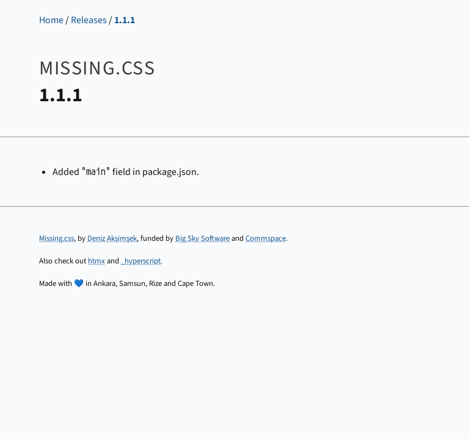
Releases (89, 20)
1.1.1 (124, 20)
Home (51, 20)
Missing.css (56, 238)
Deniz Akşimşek (112, 238)
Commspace (265, 238)
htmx (96, 260)
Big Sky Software (202, 238)
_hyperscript (141, 260)
